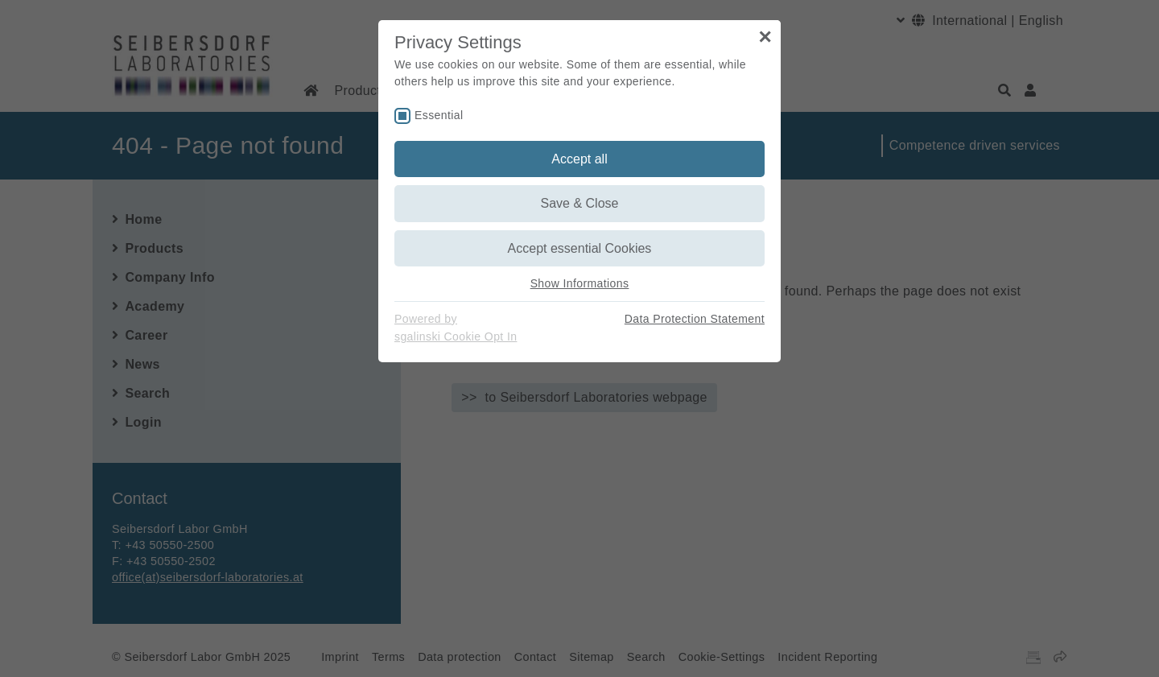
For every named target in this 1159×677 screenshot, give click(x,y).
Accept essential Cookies (580, 248)
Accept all (579, 159)
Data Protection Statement (695, 318)
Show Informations (579, 283)
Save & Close (580, 203)
